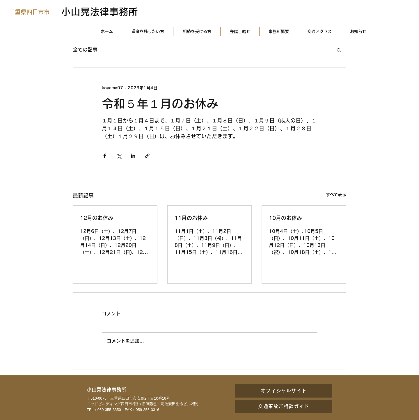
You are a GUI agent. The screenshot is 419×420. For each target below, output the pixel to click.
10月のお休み (285, 217)
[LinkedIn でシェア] (133, 156)
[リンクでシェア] (147, 156)
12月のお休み (96, 217)
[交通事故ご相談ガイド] (283, 406)
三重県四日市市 (29, 12)
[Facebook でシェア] (104, 156)
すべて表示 (336, 195)
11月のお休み (191, 217)
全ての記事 (85, 49)
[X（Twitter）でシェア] (119, 156)
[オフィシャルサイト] (283, 390)
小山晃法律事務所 (99, 12)
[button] (339, 49)
